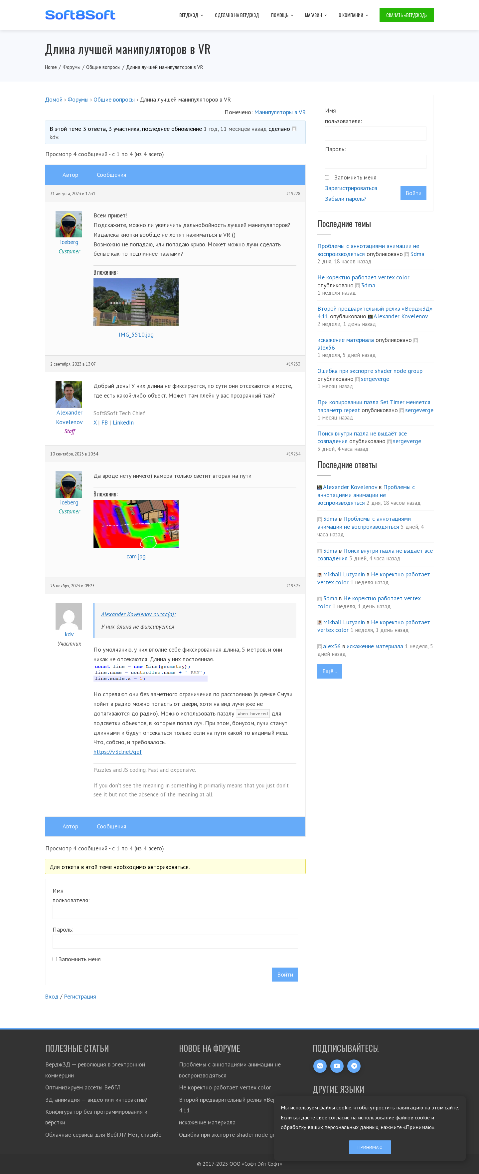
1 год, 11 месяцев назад (235, 129)
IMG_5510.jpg (136, 334)
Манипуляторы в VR (280, 112)
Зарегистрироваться (351, 188)
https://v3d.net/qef (117, 751)
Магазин (316, 14)
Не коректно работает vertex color (363, 277)
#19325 (293, 585)
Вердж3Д (191, 14)
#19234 (293, 453)
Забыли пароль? (346, 198)
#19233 (293, 364)
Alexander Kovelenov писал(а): (138, 614)
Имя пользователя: (71, 895)
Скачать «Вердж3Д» (406, 14)
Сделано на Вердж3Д (237, 14)
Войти (285, 974)
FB (104, 422)
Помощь (282, 14)
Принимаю (370, 1147)
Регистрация (80, 996)
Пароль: (63, 929)
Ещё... (329, 671)
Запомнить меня (80, 959)
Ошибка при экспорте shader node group (369, 371)
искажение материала (345, 340)
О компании (354, 14)
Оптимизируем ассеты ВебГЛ (83, 1087)
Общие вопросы (114, 99)
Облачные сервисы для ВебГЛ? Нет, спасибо (103, 1134)
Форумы (78, 99)
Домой (54, 99)
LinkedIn (123, 422)
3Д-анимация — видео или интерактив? (96, 1099)
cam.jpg (136, 556)
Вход (52, 996)
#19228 (293, 193)
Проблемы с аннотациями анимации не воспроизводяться (366, 494)
